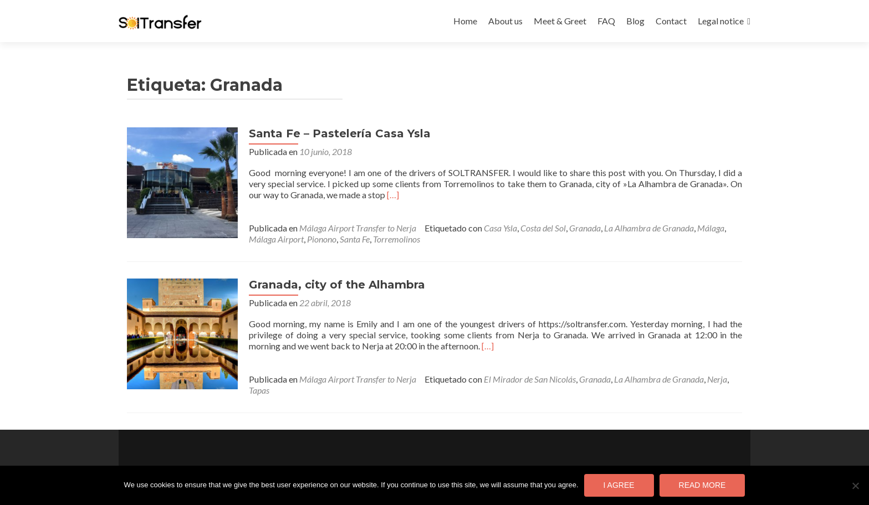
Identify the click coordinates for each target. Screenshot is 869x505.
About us (505, 21)
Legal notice (721, 21)
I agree (619, 485)
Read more (702, 485)
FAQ (606, 21)
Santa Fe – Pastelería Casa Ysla (340, 133)
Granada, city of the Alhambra (337, 284)
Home (465, 21)
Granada (585, 228)
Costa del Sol (543, 228)
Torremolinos (396, 239)
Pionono (321, 239)
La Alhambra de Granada (649, 228)
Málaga (710, 228)
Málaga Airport (276, 239)
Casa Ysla (500, 228)
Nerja (717, 379)
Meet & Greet (560, 21)
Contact (671, 21)
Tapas (259, 390)
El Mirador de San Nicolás (530, 379)
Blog (635, 21)
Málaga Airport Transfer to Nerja (357, 228)
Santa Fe (355, 239)
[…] (393, 194)
